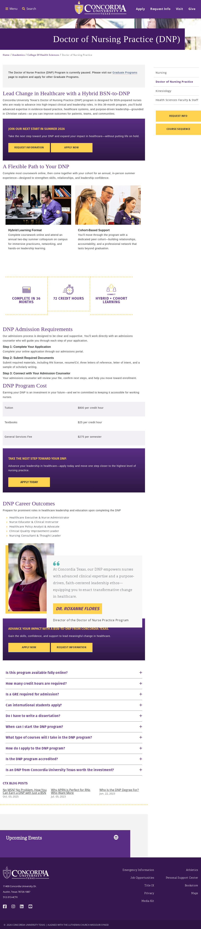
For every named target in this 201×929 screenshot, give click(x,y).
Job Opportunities (142, 877)
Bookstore (191, 885)
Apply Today (29, 482)
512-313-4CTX (10, 897)
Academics (18, 54)
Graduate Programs (125, 72)
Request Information (29, 147)
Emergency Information (138, 870)
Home (6, 54)
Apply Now (71, 147)
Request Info (178, 116)
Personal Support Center (182, 877)
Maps (194, 893)
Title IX (149, 885)
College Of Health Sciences (43, 54)
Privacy (149, 893)
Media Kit (147, 901)
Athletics (192, 870)
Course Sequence (178, 129)
